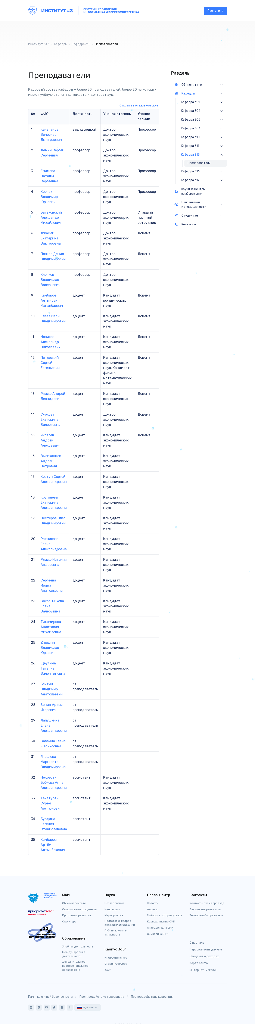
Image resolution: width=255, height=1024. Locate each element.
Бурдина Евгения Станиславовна (54, 824)
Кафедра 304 (190, 111)
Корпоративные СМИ (161, 921)
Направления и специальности (190, 205)
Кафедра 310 (190, 137)
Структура (69, 921)
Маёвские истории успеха (164, 915)
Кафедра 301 (190, 102)
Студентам (186, 215)
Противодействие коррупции (152, 997)
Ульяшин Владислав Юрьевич (50, 647)
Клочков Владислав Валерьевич (50, 280)
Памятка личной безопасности (50, 997)
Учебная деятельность (77, 946)
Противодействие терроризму (102, 997)
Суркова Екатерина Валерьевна (50, 419)
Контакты (185, 224)
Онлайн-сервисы (116, 963)
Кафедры (60, 44)
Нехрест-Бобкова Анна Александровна (54, 782)
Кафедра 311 (190, 146)
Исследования (114, 903)
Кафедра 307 (190, 128)
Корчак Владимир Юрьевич (49, 197)
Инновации (112, 909)
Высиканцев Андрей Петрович (51, 461)
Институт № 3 (39, 44)
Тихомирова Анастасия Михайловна (51, 627)
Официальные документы (79, 909)
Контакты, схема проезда (207, 903)
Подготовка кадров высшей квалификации (120, 923)
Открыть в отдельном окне (138, 105)
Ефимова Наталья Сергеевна (49, 176)
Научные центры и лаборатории (190, 191)
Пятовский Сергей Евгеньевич (50, 363)
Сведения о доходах (204, 956)
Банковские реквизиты (205, 909)
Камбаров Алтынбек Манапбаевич (52, 300)
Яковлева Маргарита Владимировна (53, 762)
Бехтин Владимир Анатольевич (52, 689)
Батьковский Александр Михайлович (51, 217)
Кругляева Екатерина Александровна (54, 502)
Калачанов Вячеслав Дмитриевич (51, 134)
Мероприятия (114, 915)
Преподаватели (199, 163)
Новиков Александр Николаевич (50, 342)
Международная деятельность (73, 954)
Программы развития (76, 915)
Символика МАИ (157, 933)
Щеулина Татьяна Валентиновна (53, 668)
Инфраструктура (116, 957)
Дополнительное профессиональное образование (75, 965)
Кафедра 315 (81, 44)
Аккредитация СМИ (160, 927)
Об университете (74, 903)
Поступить (215, 11)
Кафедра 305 (190, 119)
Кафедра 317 (190, 180)
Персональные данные (206, 949)
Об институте (188, 85)
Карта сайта (199, 963)
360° (108, 969)
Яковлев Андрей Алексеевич (50, 440)
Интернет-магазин (203, 970)
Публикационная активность (116, 932)
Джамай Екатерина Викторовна (51, 238)
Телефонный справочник (206, 915)
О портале (197, 942)
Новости (153, 903)
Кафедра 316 (190, 171)
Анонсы (152, 909)
